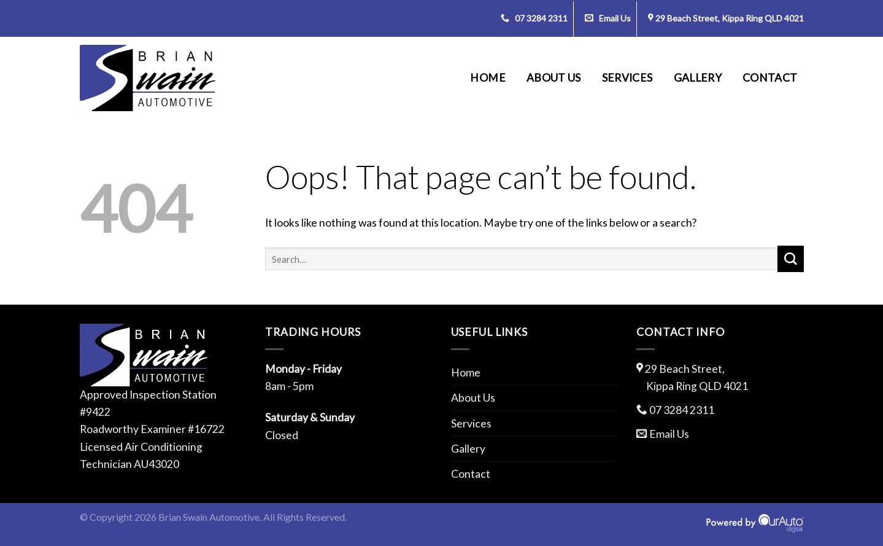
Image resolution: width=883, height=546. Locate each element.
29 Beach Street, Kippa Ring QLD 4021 (729, 18)
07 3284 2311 (534, 18)
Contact (769, 77)
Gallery (698, 77)
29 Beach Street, (720, 378)
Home (487, 77)
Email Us (608, 18)
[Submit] (790, 259)
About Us (553, 77)
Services (627, 77)
